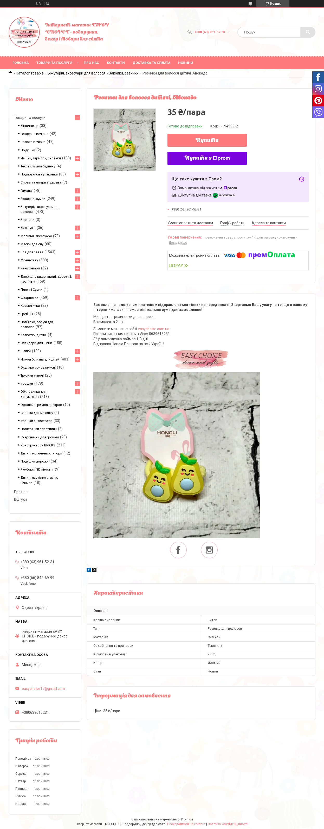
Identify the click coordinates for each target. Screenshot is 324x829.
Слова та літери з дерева (41, 182)
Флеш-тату (29, 260)
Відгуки (20, 499)
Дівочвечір (29, 126)
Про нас (91, 63)
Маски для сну (32, 244)
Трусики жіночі (32, 375)
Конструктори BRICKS (38, 445)
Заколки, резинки (124, 73)
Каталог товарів (30, 73)
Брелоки (27, 220)
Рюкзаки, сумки (33, 199)
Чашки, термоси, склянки (41, 158)
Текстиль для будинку (38, 166)
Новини (185, 63)
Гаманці (27, 191)
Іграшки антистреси (36, 421)
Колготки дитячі (34, 335)
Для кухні (28, 228)
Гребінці (27, 314)
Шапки (26, 351)
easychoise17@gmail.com (43, 689)
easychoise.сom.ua (153, 329)
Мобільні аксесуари (36, 236)
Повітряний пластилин (39, 429)
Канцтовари (30, 268)
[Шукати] (307, 32)
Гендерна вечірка (34, 134)
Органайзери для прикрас (41, 405)
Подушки (28, 150)
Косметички (30, 306)
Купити (207, 140)
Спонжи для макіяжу (37, 413)
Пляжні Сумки (31, 289)
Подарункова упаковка (39, 174)
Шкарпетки (29, 298)
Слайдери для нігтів (36, 343)
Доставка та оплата (151, 63)
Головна (20, 63)
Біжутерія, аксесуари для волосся (76, 73)
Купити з (207, 158)
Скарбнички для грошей (40, 437)
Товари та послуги (54, 63)
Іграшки (27, 383)
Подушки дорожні (35, 461)
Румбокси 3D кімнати (37, 469)
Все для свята (32, 252)
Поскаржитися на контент (186, 824)
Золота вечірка (33, 142)
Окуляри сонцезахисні (38, 367)
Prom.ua (187, 819)
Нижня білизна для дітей (40, 359)
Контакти (116, 63)
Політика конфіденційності (228, 824)
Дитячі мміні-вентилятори (41, 453)
